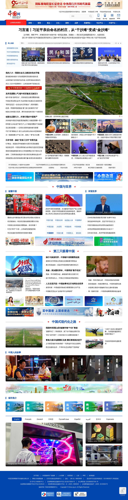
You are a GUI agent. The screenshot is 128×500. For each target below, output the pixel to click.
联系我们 (70, 475)
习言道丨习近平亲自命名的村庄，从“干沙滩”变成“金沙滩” (64, 30)
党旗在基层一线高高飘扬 (104, 165)
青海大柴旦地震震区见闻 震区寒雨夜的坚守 (64, 340)
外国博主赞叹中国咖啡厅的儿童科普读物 (103, 287)
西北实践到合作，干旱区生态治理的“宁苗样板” (63, 347)
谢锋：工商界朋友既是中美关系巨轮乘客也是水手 (24, 154)
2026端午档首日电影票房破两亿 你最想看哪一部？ (24, 120)
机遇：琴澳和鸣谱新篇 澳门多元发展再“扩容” (22, 108)
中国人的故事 (14, 352)
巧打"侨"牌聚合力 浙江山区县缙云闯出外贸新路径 (24, 131)
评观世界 (92, 191)
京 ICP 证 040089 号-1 (37, 481)
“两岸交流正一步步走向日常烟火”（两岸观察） (22, 104)
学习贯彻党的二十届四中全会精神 (19, 165)
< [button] (118, 43)
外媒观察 (10, 274)
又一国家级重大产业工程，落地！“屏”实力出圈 (22, 135)
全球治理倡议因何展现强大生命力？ (100, 229)
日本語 (50, 419)
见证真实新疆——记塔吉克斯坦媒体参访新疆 (22, 128)
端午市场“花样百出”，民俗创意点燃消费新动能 (22, 97)
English (17, 419)
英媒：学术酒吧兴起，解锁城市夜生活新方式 (62, 274)
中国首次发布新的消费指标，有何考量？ (22, 225)
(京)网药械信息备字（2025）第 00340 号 (95, 484)
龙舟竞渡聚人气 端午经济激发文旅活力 (22, 94)
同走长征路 (64, 167)
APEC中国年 (78, 167)
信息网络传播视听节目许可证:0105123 (32, 484)
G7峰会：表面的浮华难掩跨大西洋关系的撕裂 (22, 144)
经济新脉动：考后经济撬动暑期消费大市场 (23, 221)
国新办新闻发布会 (12, 60)
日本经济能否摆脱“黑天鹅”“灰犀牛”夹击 (101, 217)
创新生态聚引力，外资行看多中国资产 (21, 117)
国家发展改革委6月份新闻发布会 (83, 63)
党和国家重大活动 (12, 48)
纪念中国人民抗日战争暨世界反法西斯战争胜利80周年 (25, 167)
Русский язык (64, 419)
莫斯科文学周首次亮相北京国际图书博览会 (61, 261)
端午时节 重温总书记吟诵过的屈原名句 (69, 38)
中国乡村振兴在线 (105, 12)
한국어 (98, 419)
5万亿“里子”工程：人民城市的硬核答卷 (21, 229)
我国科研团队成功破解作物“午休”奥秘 (62, 328)
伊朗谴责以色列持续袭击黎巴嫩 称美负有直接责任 (24, 158)
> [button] (120, 43)
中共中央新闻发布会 (13, 52)
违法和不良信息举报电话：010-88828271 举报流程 (103, 478)
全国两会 (51, 167)
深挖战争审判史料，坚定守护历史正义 (101, 221)
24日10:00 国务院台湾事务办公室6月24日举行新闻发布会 (92, 43)
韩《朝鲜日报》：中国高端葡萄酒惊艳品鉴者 (104, 291)
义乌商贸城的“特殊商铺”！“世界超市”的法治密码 (63, 344)
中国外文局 (116, 12)
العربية (88, 419)
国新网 (84, 12)
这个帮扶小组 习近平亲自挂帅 (94, 38)
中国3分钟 (49, 135)
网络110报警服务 (37, 478)
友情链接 (91, 475)
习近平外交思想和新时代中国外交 (69, 12)
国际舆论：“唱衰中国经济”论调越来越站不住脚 (32, 289)
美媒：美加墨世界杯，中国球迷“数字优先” (63, 270)
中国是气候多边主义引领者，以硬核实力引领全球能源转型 (14, 290)
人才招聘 (61, 475)
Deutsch (40, 419)
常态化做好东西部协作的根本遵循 (19, 233)
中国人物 (100, 156)
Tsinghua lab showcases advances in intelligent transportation (30, 464)
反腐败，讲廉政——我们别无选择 (74, 35)
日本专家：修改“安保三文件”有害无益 (21, 140)
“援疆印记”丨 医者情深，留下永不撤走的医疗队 (63, 331)
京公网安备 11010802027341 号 (88, 481)
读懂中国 (12, 191)
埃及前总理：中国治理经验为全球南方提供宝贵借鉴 (24, 147)
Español (77, 419)
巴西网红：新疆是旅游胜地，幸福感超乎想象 (102, 274)
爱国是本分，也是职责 (95, 35)
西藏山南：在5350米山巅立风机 (57, 116)
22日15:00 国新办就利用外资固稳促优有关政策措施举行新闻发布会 (49, 43)
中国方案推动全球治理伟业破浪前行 (100, 225)
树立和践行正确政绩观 (95, 167)
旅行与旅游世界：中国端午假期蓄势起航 (62, 257)
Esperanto (110, 419)
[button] (120, 92)
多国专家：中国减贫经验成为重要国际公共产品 (63, 287)
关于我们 (36, 475)
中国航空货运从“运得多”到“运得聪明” (59, 291)
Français (28, 419)
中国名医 (100, 135)
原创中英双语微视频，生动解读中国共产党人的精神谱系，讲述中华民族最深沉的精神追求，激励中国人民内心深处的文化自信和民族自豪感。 (64, 211)
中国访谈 (74, 156)
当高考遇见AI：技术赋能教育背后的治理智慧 (21, 212)
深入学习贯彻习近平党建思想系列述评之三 (38, 38)
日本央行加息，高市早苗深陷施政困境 (101, 233)
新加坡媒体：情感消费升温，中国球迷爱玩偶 (104, 284)
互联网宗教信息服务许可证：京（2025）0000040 (63, 484)
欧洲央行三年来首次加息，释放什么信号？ (100, 212)
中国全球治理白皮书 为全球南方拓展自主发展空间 (24, 101)
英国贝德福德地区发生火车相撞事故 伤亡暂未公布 (24, 151)
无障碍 (122, 491)
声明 (84, 475)
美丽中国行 (112, 167)
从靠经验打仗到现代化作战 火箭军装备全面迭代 (23, 80)
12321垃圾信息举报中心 (54, 478)
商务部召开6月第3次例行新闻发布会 (58, 63)
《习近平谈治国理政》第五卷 (81, 165)
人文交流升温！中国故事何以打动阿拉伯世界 (64, 284)
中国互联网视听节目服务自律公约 (18, 478)
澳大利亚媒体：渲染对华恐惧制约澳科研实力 (62, 265)
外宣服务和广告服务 (49, 475)
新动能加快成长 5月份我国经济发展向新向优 (22, 76)
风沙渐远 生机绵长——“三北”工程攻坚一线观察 (22, 345)
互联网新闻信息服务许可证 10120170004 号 (61, 481)
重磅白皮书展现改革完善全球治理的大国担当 (23, 217)
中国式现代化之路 (64, 321)
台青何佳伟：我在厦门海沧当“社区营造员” (22, 379)
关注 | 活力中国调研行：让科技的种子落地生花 (23, 84)
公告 (77, 475)
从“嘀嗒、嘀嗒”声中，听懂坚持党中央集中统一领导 (42, 35)
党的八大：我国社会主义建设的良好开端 (22, 73)
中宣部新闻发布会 (12, 56)
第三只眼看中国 (64, 251)
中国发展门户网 (93, 12)
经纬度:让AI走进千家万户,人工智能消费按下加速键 (24, 124)
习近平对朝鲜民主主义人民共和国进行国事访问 (50, 165)
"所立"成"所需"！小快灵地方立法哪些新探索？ (62, 335)
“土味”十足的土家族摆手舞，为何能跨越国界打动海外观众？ (113, 331)
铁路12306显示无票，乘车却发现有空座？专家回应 (24, 112)
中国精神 (50, 233)
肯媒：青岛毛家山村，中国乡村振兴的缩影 (103, 280)
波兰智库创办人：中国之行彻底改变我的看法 (62, 278)
